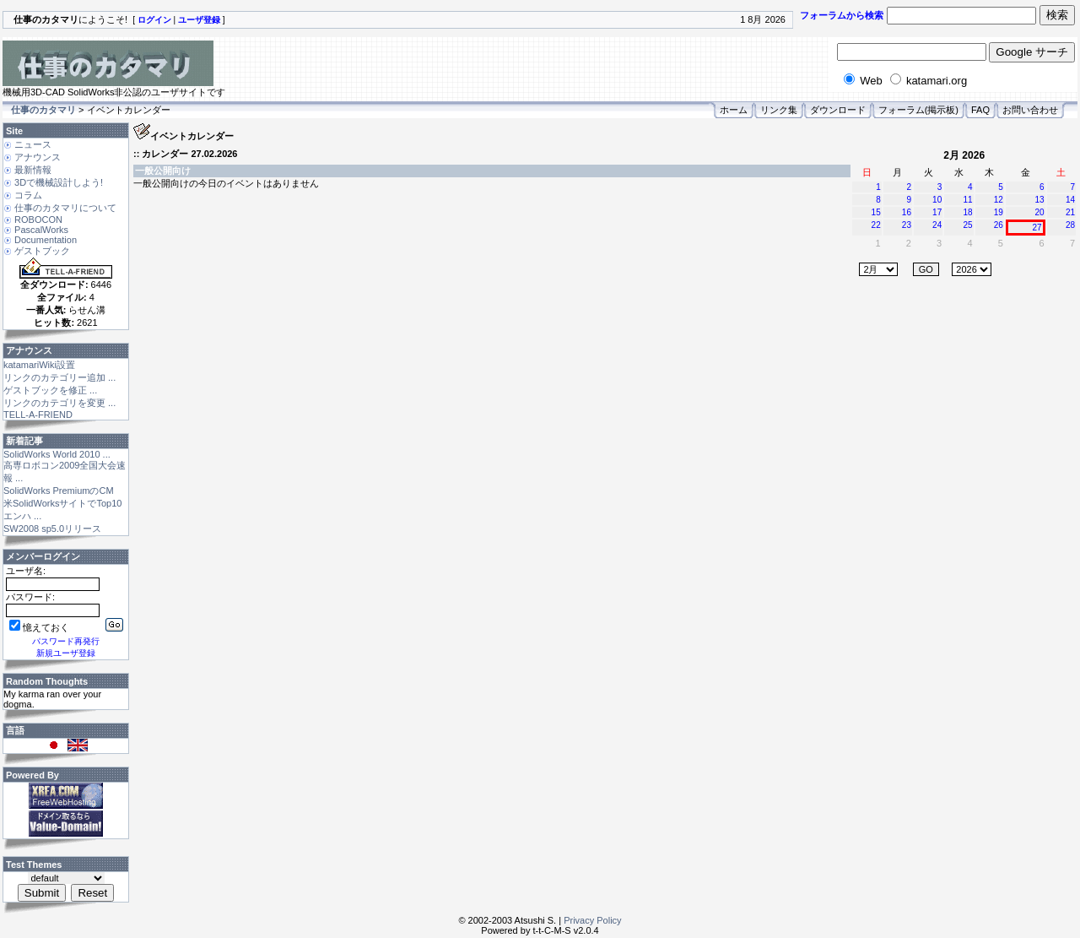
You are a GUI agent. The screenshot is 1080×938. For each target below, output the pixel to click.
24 (937, 225)
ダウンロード (838, 110)
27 (1037, 227)
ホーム (734, 110)
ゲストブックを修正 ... (50, 390)
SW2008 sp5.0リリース (52, 528)
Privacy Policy (592, 920)
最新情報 (32, 170)
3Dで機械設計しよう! (58, 182)
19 (998, 212)
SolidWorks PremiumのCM (58, 490)
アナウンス (37, 157)
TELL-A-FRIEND (38, 414)
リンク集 (778, 110)
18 (967, 212)
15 (876, 212)
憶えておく (39, 627)
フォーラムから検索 (841, 15)
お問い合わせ (1030, 110)
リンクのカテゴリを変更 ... (59, 403)
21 (1070, 212)
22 (876, 225)
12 (998, 199)
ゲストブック (42, 251)
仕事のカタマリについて (65, 208)
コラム (28, 195)
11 (967, 199)
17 (937, 212)
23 (906, 225)
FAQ (980, 110)
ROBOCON (38, 219)
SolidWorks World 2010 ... (57, 454)
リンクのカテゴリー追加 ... (59, 377)
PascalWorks (41, 230)
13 (1040, 199)
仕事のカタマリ (43, 110)
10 (937, 199)
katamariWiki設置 (39, 365)
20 (1040, 212)
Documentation (45, 240)
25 (967, 225)
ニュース (32, 144)
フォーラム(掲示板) (918, 110)
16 (906, 212)
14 (1070, 199)
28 (1070, 225)
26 (998, 225)
